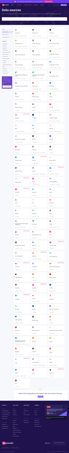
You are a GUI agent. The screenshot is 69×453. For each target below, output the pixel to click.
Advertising (5, 43)
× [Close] (67, 1)
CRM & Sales (5, 50)
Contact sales (56, 4)
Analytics (4, 46)
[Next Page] (40, 389)
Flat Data (4, 60)
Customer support (6, 52)
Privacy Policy (64, 451)
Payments (5, 68)
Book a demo (63, 4)
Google (4, 62)
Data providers (5, 54)
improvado (48, 451)
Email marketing (6, 58)
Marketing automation (7, 64)
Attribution (5, 48)
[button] (13, 5)
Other (4, 66)
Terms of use (53, 451)
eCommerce (5, 56)
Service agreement (58, 451)
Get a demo (7, 86)
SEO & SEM (5, 70)
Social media (5, 73)
